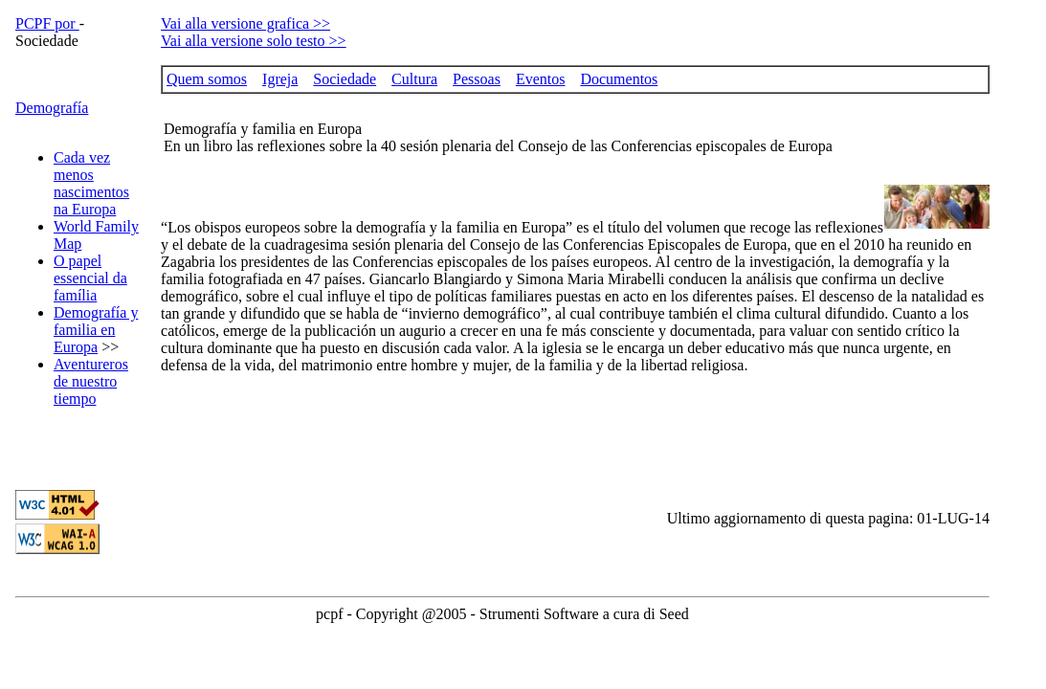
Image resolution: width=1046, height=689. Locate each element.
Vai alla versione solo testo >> (253, 41)
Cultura (414, 79)
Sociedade (344, 79)
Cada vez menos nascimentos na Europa (91, 183)
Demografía (51, 108)
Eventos (541, 79)
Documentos (618, 79)
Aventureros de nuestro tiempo (91, 381)
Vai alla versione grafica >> (245, 23)
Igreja (280, 79)
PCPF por (47, 23)
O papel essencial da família (90, 278)
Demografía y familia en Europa (96, 329)
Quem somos (207, 79)
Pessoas (477, 79)
